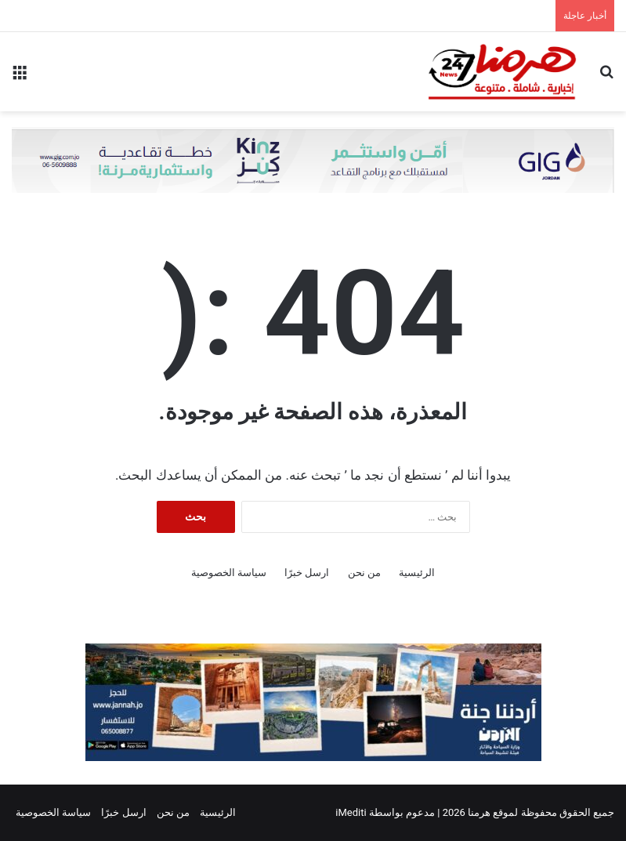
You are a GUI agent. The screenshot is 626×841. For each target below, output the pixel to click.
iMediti (350, 812)
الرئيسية (417, 572)
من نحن (364, 572)
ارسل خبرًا (306, 572)
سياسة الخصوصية (228, 572)
